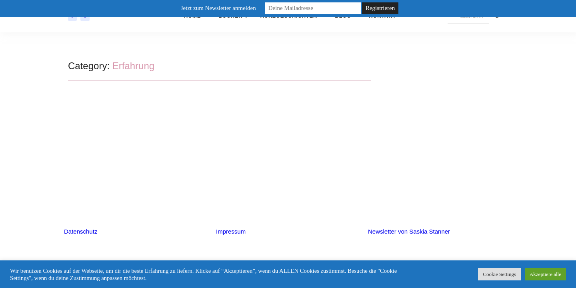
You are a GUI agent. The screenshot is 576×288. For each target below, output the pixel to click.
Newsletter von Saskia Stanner (409, 231)
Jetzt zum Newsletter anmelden (218, 8)
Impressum (231, 231)
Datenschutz (80, 231)
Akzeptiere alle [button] (545, 274)
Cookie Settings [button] (499, 274)
